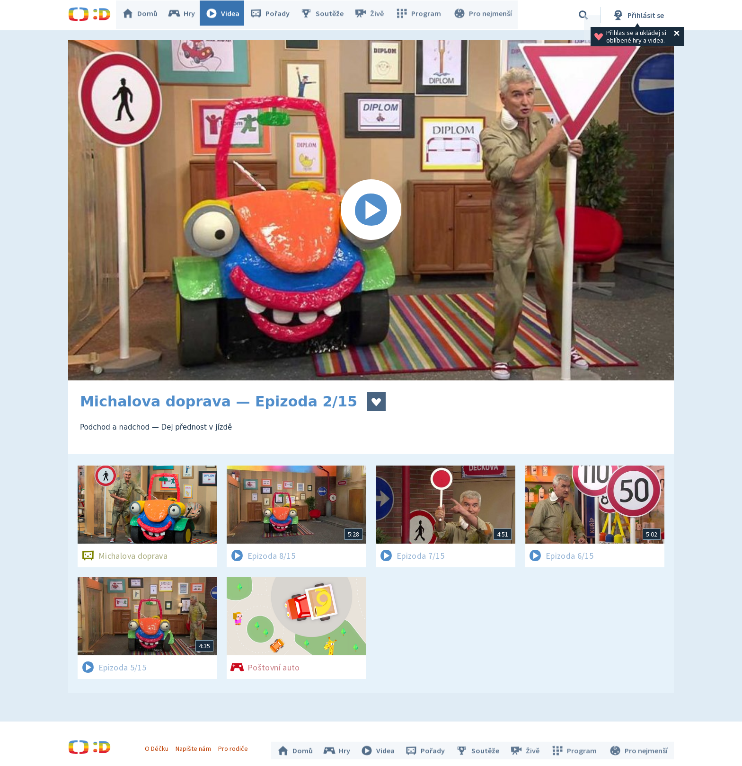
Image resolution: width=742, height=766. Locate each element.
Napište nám (195, 746)
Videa (227, 15)
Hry (186, 15)
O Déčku (159, 746)
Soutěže (326, 15)
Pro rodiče (235, 746)
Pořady (274, 15)
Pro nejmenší (483, 15)
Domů (144, 15)
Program (421, 15)
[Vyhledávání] (583, 15)
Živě (373, 15)
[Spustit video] (371, 210)
